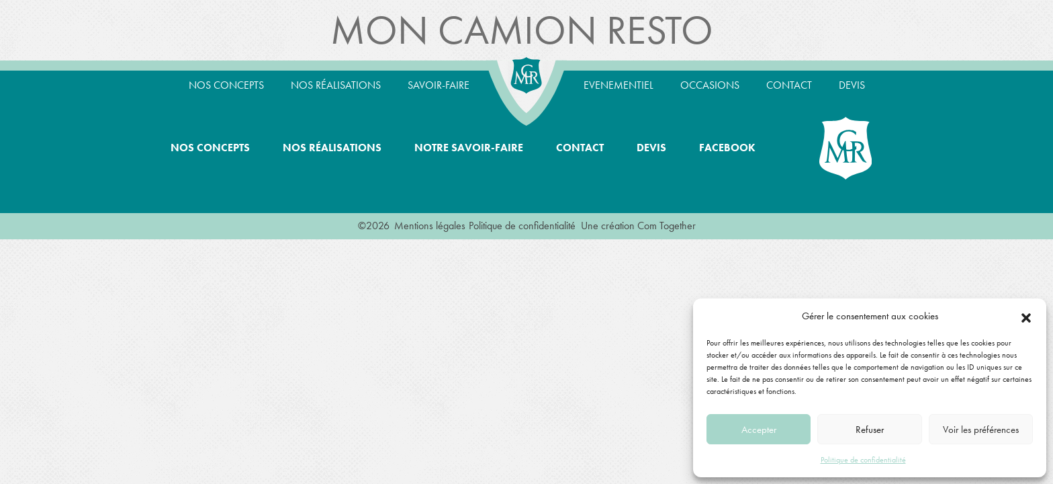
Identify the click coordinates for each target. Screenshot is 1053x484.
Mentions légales (429, 225)
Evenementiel (618, 85)
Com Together (666, 225)
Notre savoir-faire (468, 147)
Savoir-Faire (438, 85)
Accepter (758, 429)
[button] (1026, 316)
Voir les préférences (981, 429)
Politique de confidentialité (863, 459)
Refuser (870, 429)
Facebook (727, 147)
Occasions (709, 85)
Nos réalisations (336, 85)
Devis (852, 85)
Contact (789, 85)
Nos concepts (226, 85)
